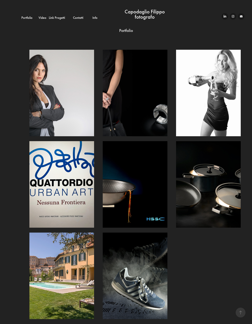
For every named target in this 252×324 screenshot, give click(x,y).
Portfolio (27, 18)
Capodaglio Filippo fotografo (145, 14)
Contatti (78, 18)
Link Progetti (57, 18)
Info (95, 18)
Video (42, 18)
